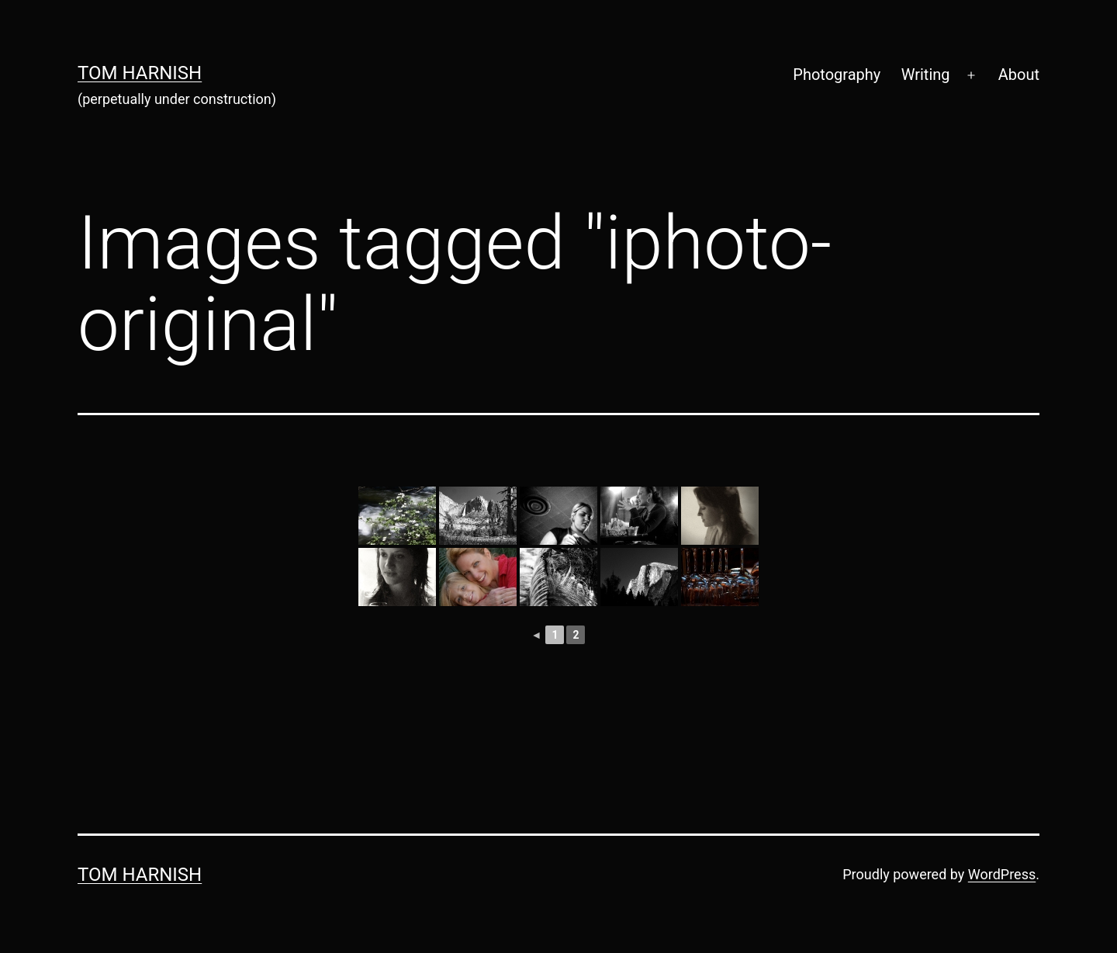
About (1018, 74)
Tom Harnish (140, 73)
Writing (925, 74)
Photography (836, 74)
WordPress (1002, 874)
